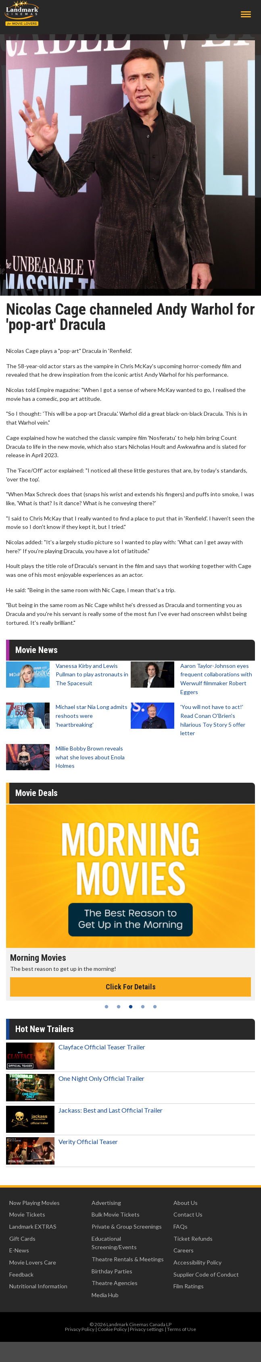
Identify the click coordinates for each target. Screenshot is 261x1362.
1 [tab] (106, 1007)
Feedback (21, 1274)
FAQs (180, 1226)
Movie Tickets (27, 1214)
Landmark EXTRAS (32, 1226)
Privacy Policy (79, 1329)
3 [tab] (131, 1007)
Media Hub (105, 1295)
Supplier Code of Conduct (206, 1274)
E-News (19, 1250)
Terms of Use (181, 1329)
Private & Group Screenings (127, 1226)
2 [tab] (119, 1007)
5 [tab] (155, 1007)
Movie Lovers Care (32, 1262)
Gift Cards (22, 1238)
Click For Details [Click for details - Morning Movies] (131, 987)
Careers (183, 1250)
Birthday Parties (112, 1271)
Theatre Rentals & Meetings (128, 1259)
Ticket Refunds (193, 1238)
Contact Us (188, 1214)
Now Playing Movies (34, 1202)
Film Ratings (188, 1286)
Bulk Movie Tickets (116, 1214)
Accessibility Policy (197, 1262)
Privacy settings (147, 1329)
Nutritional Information (38, 1286)
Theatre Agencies (115, 1282)
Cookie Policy (112, 1329)
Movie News (36, 650)
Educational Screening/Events (114, 1243)
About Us (185, 1202)
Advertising (106, 1202)
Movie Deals (36, 793)
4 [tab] (143, 1007)
